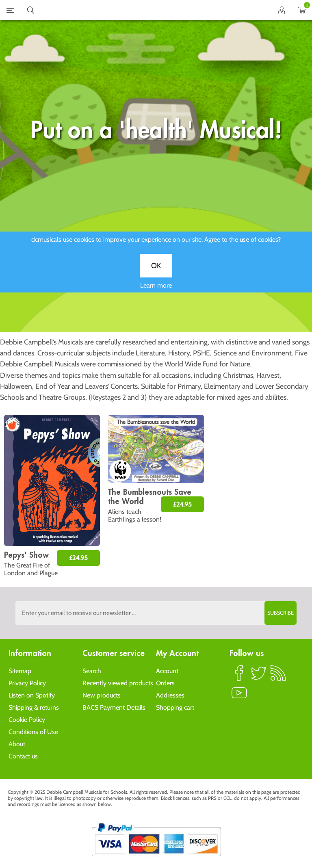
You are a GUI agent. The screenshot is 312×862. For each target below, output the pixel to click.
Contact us (23, 756)
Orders (165, 683)
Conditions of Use (33, 732)
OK (156, 270)
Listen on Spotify (32, 695)
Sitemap (20, 671)
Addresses (170, 695)
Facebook (239, 676)
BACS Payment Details (113, 707)
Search (91, 671)
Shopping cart (175, 707)
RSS (278, 676)
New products (101, 695)
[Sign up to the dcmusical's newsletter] (155, 613)
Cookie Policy (27, 719)
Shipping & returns (34, 707)
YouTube (239, 696)
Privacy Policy (27, 683)
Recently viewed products (117, 683)
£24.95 (78, 558)
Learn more (156, 290)
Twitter (258, 676)
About (17, 744)
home (146, 10)
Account (167, 671)
